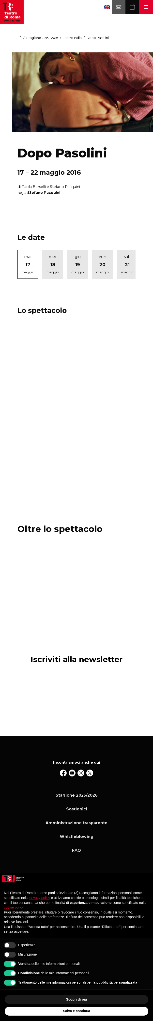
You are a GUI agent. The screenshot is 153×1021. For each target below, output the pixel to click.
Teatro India (72, 38)
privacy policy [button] (40, 898)
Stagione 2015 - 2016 (42, 38)
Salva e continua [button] (76, 1011)
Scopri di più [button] (76, 999)
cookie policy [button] (13, 907)
